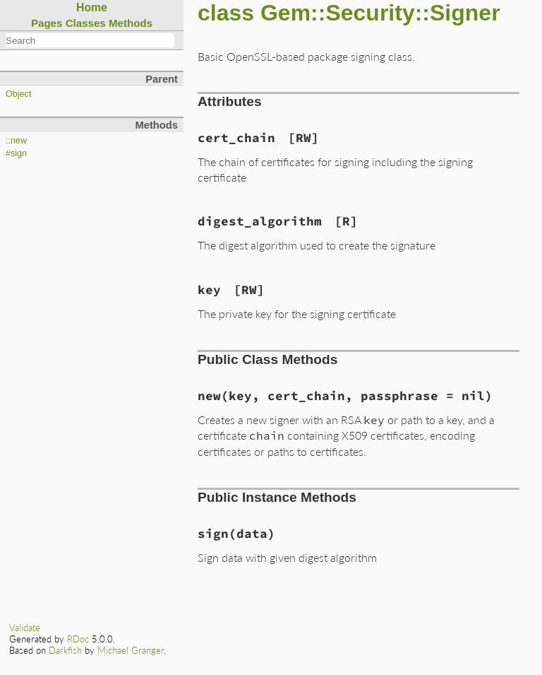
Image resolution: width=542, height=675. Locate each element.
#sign (16, 153)
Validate (24, 627)
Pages (47, 23)
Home (91, 7)
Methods (130, 23)
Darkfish (65, 650)
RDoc (78, 639)
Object (18, 94)
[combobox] (90, 40)
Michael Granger (130, 650)
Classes (86, 23)
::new (16, 141)
